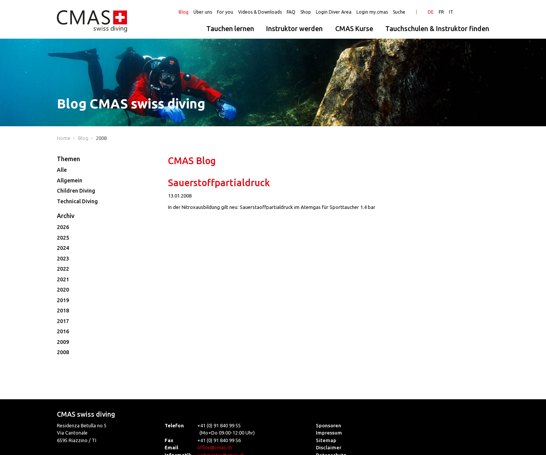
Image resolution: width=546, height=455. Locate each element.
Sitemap (326, 440)
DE (431, 11)
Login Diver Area (333, 11)
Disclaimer (328, 447)
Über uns (202, 11)
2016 (63, 331)
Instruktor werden (294, 28)
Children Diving (76, 191)
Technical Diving (77, 201)
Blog (183, 11)
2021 (63, 279)
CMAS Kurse (354, 28)
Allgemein (69, 180)
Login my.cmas (372, 11)
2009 (63, 342)
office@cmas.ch (214, 447)
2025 (63, 238)
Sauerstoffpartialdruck (219, 182)
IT (451, 11)
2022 (63, 269)
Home (64, 138)
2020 (63, 290)
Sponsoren (328, 425)
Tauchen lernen (230, 28)
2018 (63, 311)
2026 (63, 227)
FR (441, 11)
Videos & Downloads (260, 11)
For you (225, 11)
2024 (63, 248)
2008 (101, 138)
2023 (63, 259)
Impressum (329, 432)
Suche (399, 11)
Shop (305, 11)
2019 (63, 300)
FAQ (291, 11)
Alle (62, 170)
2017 (63, 321)
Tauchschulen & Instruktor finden (437, 28)
